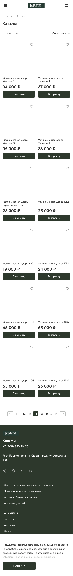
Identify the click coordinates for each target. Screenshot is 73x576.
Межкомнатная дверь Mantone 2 (50, 79)
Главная (7, 16)
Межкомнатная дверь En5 (53, 380)
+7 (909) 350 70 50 (15, 446)
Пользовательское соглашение (22, 491)
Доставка (9, 525)
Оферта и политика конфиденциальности (28, 485)
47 (55, 414)
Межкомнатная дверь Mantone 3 (15, 141)
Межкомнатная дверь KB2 (53, 202)
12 (24, 414)
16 (47, 414)
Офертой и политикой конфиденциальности (29, 557)
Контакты (9, 519)
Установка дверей (14, 503)
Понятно (19, 565)
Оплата (8, 531)
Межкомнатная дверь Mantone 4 (50, 141)
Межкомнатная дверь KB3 (18, 263)
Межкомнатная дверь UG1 (18, 322)
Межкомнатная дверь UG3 (18, 380)
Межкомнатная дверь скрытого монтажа (15, 203)
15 (41, 414)
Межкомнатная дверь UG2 (53, 322)
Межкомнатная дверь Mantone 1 (15, 79)
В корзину (19, 94)
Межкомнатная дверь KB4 (53, 263)
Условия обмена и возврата (20, 497)
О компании (11, 513)
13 (30, 414)
